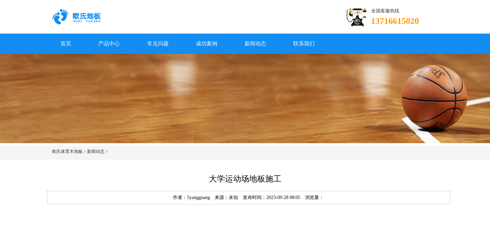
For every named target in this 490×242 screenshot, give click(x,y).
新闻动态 (255, 43)
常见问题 (158, 43)
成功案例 (206, 43)
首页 (65, 43)
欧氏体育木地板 (67, 151)
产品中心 (109, 43)
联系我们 (304, 43)
